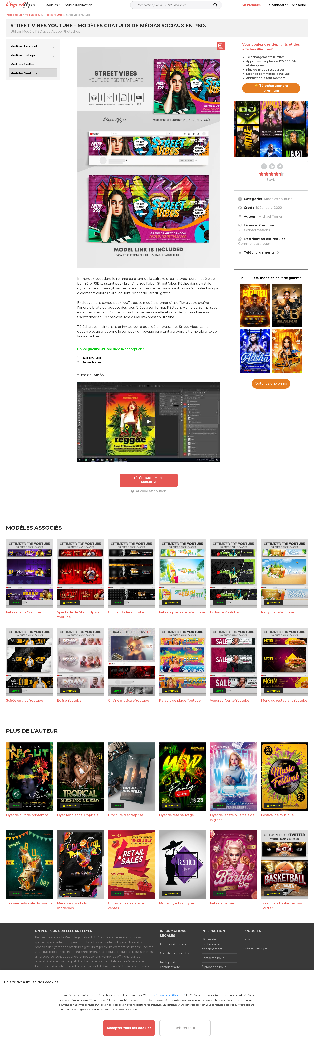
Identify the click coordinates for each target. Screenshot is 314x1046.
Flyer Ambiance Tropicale (77, 815)
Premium (251, 5)
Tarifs (247, 939)
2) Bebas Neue (89, 362)
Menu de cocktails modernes (72, 905)
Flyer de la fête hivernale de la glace (232, 817)
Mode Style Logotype (176, 903)
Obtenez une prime (271, 383)
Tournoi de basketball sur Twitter (281, 905)
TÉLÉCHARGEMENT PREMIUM (148, 480)
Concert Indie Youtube (126, 612)
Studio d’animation (78, 5)
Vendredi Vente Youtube (229, 700)
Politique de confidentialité (170, 964)
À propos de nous (214, 967)
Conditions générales (174, 953)
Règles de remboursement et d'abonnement (215, 944)
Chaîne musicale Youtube (128, 700)
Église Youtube (69, 700)
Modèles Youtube (278, 199)
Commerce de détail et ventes (127, 905)
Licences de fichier (173, 944)
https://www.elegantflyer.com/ (167, 995)
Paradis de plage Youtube (180, 700)
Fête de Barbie (222, 903)
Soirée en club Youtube (24, 700)
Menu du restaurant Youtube (284, 700)
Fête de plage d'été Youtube (182, 612)
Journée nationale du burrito (29, 903)
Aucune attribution (148, 491)
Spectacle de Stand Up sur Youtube (78, 614)
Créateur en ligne (255, 948)
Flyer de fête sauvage (176, 815)
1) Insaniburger (89, 357)
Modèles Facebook (24, 46)
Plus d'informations (254, 230)
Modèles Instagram (24, 55)
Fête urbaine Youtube (23, 612)
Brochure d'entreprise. (126, 815)
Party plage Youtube (277, 612)
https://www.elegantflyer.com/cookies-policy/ (168, 999)
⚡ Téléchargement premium (271, 88)
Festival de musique (277, 815)
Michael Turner (270, 216)
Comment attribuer (254, 244)
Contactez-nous (213, 958)
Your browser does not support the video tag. (271, 129)
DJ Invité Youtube (224, 612)
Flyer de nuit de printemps (27, 815)
